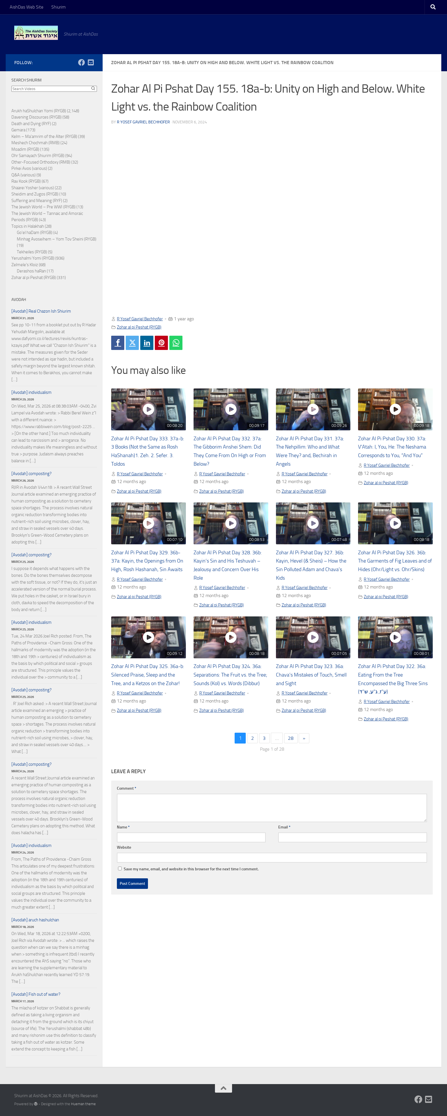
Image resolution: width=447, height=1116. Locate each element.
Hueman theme (83, 1104)
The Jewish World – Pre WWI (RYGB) (43, 206)
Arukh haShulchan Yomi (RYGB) (38, 110)
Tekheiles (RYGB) (32, 251)
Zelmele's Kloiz (24, 264)
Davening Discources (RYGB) (36, 117)
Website (124, 849)
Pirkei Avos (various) (29, 168)
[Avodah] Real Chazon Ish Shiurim (41, 311)
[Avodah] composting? (31, 473)
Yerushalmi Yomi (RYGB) (32, 258)
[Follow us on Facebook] (81, 62)
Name (123, 828)
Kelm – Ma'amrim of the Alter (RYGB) (44, 136)
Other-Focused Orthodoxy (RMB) (40, 162)
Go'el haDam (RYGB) (34, 232)
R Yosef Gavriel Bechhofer (143, 121)
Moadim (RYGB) (25, 149)
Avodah (18, 299)
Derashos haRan (31, 271)
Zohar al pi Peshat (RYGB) (141, 326)
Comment (126, 790)
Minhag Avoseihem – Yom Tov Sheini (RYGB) (56, 239)
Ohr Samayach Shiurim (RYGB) (37, 155)
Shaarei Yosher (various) (32, 187)
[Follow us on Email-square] (90, 62)
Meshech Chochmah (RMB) (35, 142)
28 (291, 740)
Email (284, 828)
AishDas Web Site (26, 7)
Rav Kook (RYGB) (26, 181)
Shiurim (58, 7)
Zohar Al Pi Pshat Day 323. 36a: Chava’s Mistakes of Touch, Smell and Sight (313, 676)
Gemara (18, 130)
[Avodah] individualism (31, 392)
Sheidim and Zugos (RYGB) (34, 194)
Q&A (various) (23, 175)
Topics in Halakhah (27, 226)
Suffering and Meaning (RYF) (36, 200)
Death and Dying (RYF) (31, 123)
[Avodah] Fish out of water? (35, 994)
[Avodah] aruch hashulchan (35, 919)
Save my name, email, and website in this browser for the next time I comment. (191, 870)
